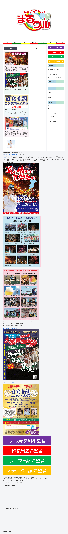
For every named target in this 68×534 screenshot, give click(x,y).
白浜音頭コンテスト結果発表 (53, 74)
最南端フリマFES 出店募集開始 (54, 77)
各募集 (49, 108)
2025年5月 (50, 95)
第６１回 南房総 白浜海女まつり (10, 128)
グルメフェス (24, 48)
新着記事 (11, 48)
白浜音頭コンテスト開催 (8, 357)
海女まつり (50, 118)
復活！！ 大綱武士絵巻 (52, 71)
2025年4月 (50, 97)
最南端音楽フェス (51, 116)
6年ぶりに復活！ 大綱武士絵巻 (10, 303)
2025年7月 (50, 92)
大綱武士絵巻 (50, 110)
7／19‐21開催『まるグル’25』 (54, 69)
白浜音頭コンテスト (52, 121)
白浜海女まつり (18, 130)
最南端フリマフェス (52, 113)
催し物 (37, 48)
